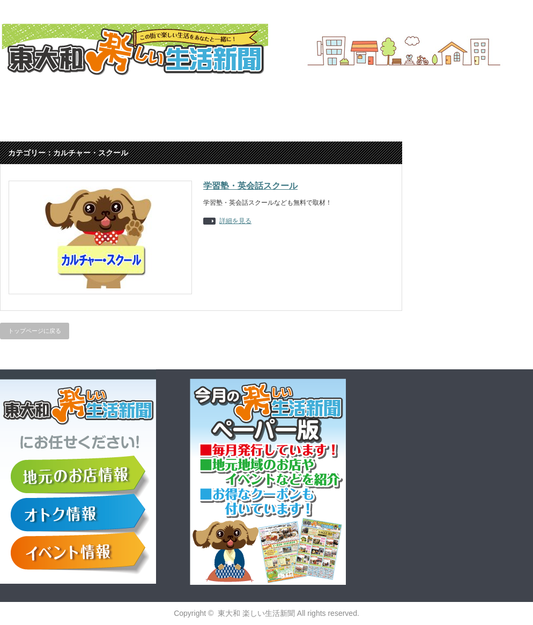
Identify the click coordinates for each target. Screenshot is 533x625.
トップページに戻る (34, 331)
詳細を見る (235, 221)
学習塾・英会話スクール (250, 185)
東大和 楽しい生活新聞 (256, 613)
